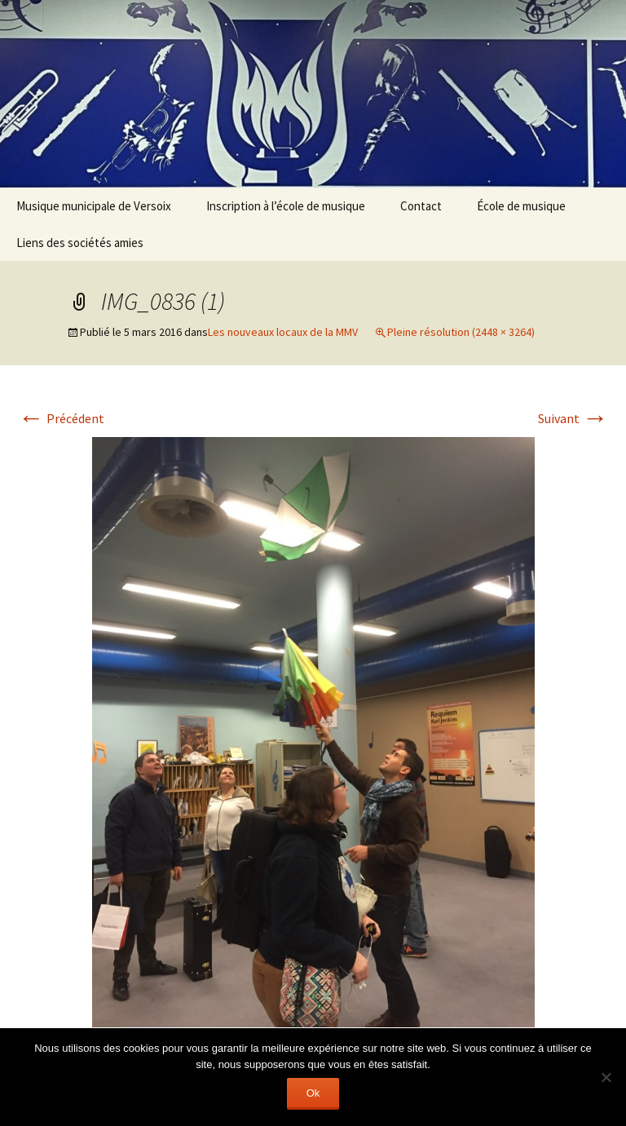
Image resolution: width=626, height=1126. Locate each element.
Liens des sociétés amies (79, 242)
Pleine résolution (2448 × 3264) (461, 332)
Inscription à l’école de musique (285, 206)
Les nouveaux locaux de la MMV (283, 332)
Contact (421, 206)
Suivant (573, 418)
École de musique (521, 206)
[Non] (605, 1077)
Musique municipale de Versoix (93, 206)
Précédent (61, 418)
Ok (313, 1093)
